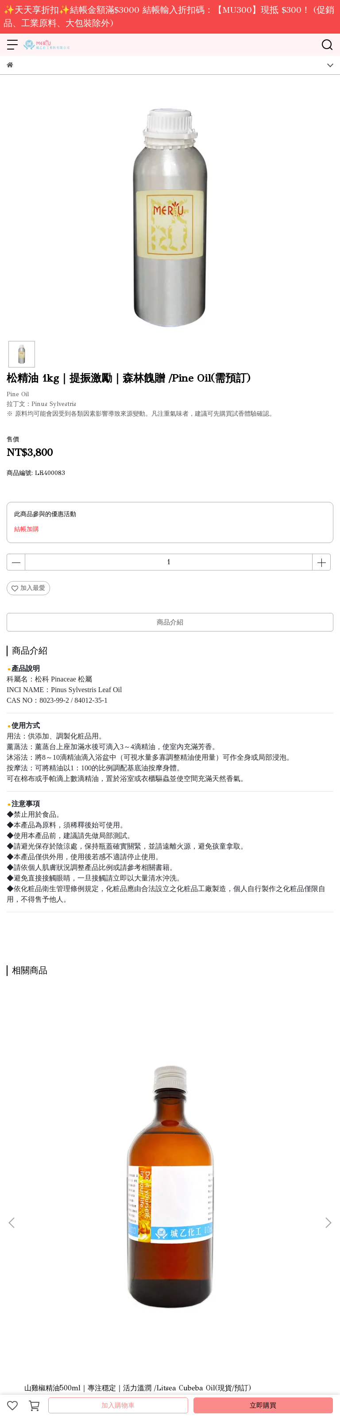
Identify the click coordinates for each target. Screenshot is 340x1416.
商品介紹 (170, 622)
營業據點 (48, 1214)
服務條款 (182, 1214)
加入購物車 (118, 1405)
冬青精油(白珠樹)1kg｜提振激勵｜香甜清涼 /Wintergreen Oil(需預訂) (271, 1118)
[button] (328, 1085)
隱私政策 (212, 1214)
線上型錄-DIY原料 (90, 1214)
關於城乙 (19, 1214)
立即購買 (263, 1405)
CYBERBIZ (204, 1382)
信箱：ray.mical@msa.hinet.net (50, 1291)
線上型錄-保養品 (143, 1214)
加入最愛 (28, 588)
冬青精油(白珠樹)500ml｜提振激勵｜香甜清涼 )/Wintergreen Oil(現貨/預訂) (170, 1118)
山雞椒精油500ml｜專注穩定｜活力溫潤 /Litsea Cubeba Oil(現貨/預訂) (66, 1118)
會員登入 (241, 1214)
